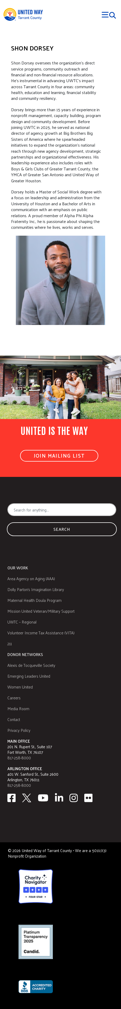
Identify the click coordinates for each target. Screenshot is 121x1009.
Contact (13, 719)
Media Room (18, 708)
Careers (14, 697)
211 (9, 643)
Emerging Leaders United (28, 676)
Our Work (17, 567)
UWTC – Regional (21, 621)
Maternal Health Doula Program (34, 600)
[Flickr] (88, 798)
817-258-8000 (19, 757)
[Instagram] (73, 798)
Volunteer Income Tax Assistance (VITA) (41, 632)
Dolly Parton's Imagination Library (35, 589)
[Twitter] (26, 798)
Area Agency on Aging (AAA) (31, 578)
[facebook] (11, 798)
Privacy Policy (18, 730)
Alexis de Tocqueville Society (31, 665)
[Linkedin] (59, 798)
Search (61, 529)
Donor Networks (25, 654)
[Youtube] (43, 798)
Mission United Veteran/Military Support (41, 611)
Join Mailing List (59, 455)
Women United (20, 686)
